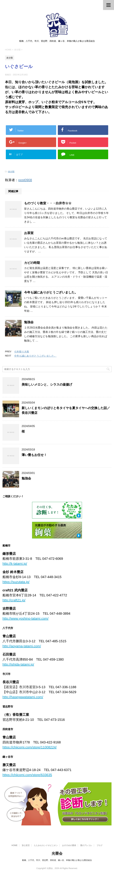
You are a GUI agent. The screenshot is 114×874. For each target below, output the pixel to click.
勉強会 (29, 322)
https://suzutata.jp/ (15, 582)
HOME (14, 845)
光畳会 (57, 853)
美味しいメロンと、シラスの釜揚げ (47, 384)
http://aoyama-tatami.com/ (21, 646)
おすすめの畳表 (69, 845)
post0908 (25, 180)
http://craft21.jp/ (13, 600)
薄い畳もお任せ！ (34, 455)
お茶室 (29, 233)
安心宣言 (26, 845)
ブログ (100, 845)
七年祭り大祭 (21, 351)
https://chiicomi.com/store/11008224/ (29, 747)
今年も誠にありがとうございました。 (51, 292)
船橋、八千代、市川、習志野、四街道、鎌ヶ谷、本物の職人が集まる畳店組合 (57, 860)
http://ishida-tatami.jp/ (18, 664)
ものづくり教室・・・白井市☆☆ (47, 203)
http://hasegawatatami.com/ (22, 697)
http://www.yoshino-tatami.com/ (25, 618)
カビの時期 (32, 262)
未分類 (11, 171)
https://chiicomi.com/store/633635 (27, 775)
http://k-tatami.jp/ (14, 563)
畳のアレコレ (86, 845)
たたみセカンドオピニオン (46, 845)
